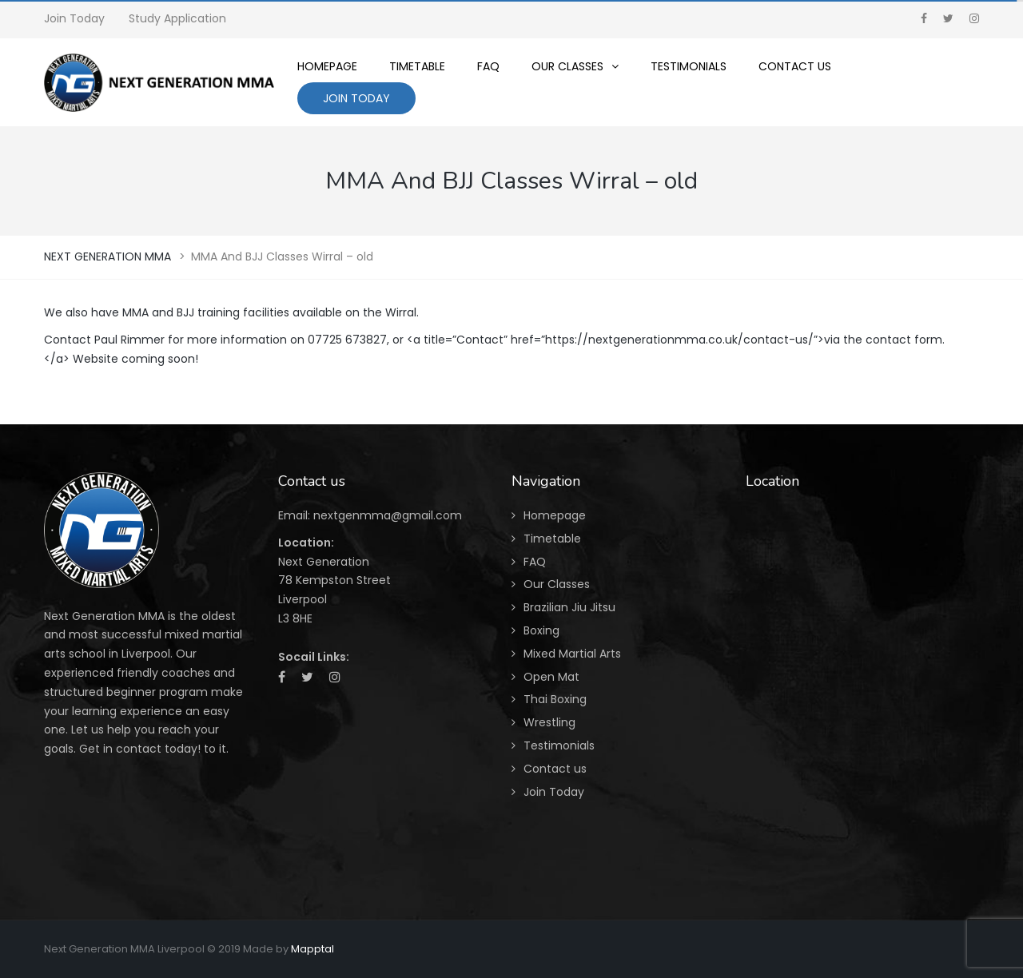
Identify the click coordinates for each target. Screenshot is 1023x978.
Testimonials (559, 745)
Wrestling (549, 722)
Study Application (177, 18)
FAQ (534, 562)
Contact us (555, 769)
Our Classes (556, 584)
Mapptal (312, 948)
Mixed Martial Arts (572, 654)
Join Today (74, 18)
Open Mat (551, 677)
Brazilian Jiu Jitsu (569, 607)
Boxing (541, 630)
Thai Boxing (555, 699)
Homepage (554, 515)
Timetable (552, 539)
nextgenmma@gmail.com (387, 515)
